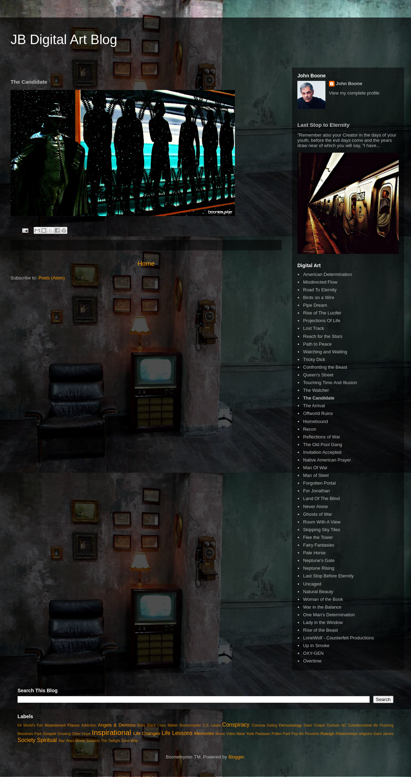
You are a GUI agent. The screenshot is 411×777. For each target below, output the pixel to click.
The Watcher (316, 390)
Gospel (49, 733)
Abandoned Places (62, 725)
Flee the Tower (318, 537)
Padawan (262, 734)
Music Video (226, 734)
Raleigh (328, 733)
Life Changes (146, 733)
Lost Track (313, 328)
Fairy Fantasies (318, 545)
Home (146, 263)
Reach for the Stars (322, 336)
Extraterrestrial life (363, 725)
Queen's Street (318, 374)
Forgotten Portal (319, 483)
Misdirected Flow (320, 282)
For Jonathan (316, 490)
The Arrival (314, 405)
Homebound (315, 421)
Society (26, 740)
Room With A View (322, 522)
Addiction (88, 725)
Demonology (290, 725)
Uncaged (312, 584)
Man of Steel (316, 475)
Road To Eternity (320, 289)
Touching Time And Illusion (330, 382)
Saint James (383, 734)
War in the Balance (322, 607)
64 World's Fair (30, 725)
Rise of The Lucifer (322, 312)
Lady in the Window (323, 622)
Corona (258, 725)
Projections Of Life (321, 320)
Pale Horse (314, 552)
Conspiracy (235, 725)
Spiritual (46, 740)
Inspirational (111, 732)
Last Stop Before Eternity (328, 575)
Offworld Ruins (318, 413)
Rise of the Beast (320, 630)
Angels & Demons (116, 725)
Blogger (236, 756)
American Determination (327, 274)
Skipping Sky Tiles (321, 529)
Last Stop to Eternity (323, 125)
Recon (309, 429)
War (134, 740)
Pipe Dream (315, 305)
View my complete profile (354, 93)
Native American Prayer (327, 460)
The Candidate (319, 398)
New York (245, 733)
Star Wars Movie (71, 741)
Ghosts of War (317, 514)
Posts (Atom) (52, 277)
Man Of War (315, 467)
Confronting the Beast (325, 367)
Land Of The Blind (321, 498)
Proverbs (312, 734)
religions (365, 734)
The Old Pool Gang (322, 444)
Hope (86, 734)
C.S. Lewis (212, 725)
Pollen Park (280, 734)
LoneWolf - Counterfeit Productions (338, 637)
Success (93, 741)
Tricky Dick (314, 359)
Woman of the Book (323, 599)
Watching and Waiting (325, 351)
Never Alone (315, 506)
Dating (272, 725)
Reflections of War (321, 436)
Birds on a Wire (318, 297)
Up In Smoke (316, 645)
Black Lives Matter (162, 725)
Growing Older (69, 734)
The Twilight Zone (115, 741)
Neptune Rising (318, 568)
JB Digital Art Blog (64, 39)
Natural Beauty (318, 591)
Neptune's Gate (319, 560)
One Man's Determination (329, 614)
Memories (204, 733)
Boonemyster (190, 725)
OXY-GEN (313, 653)
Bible (141, 725)
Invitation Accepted (322, 452)
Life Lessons (177, 733)
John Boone (349, 83)
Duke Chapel (314, 725)
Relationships (346, 734)
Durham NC (336, 725)
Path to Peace (317, 344)
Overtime (312, 661)
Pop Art (297, 734)
